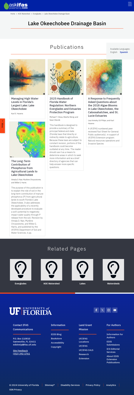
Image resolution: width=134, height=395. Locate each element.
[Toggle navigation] (129, 3)
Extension (84, 358)
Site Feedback (20, 350)
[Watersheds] (113, 269)
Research (84, 354)
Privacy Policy (93, 385)
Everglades (37, 14)
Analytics (111, 385)
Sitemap (49, 385)
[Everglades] (20, 269)
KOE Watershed (24, 14)
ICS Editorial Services (113, 350)
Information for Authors (115, 336)
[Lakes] (82, 269)
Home (12, 14)
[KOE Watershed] (51, 269)
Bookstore (56, 338)
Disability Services (70, 385)
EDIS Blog (56, 334)
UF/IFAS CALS (86, 350)
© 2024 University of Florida (24, 385)
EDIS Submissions (113, 343)
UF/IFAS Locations (84, 340)
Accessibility (57, 342)
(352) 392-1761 (21, 353)
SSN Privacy (15, 389)
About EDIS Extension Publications (113, 359)
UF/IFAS (83, 345)
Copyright (56, 346)
